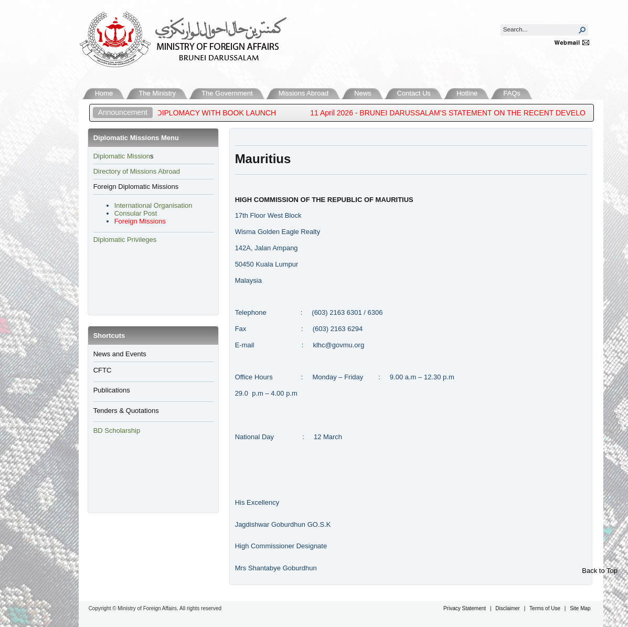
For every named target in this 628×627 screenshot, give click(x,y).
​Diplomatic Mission (121, 156)
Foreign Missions (140, 221)
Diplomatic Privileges (125, 239)
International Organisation (153, 205)
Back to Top (600, 571)
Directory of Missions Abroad (136, 171)
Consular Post (135, 213)
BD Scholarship (117, 430)
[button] (582, 30)
